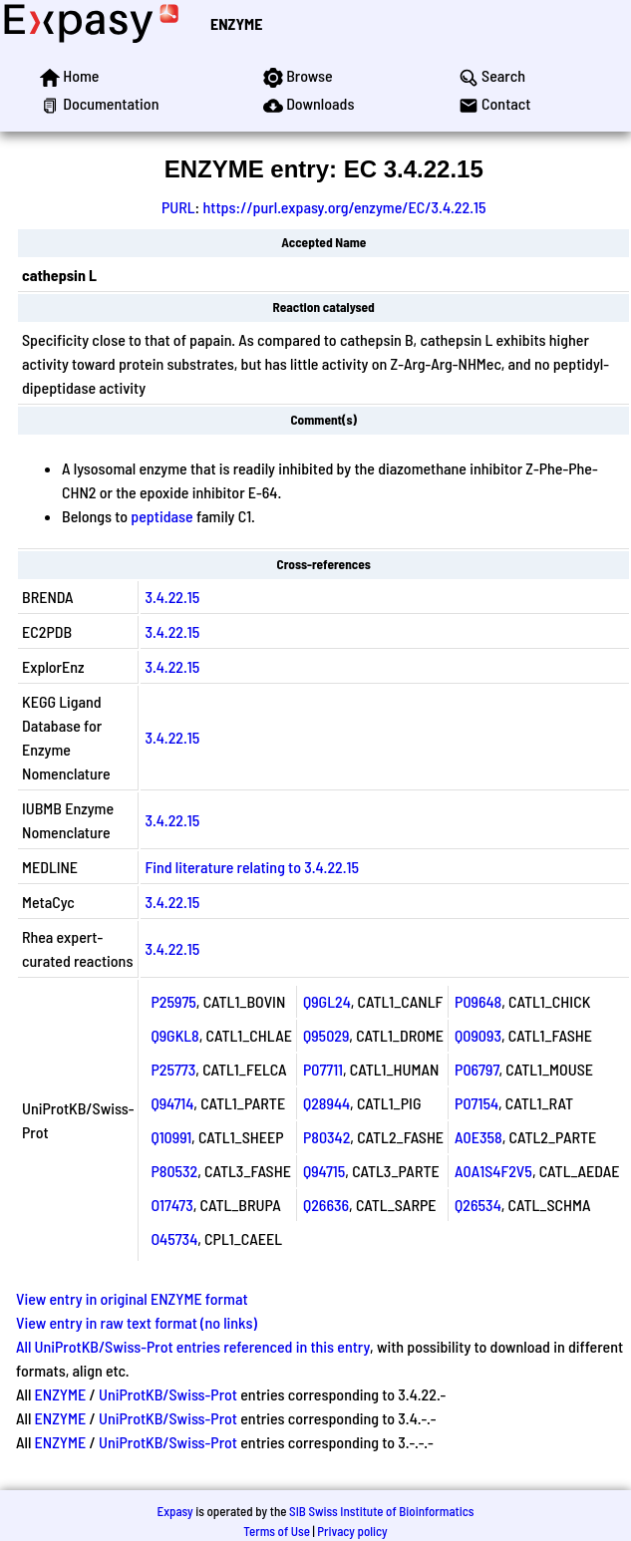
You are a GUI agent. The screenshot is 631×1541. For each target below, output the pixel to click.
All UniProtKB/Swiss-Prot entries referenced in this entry (193, 1346)
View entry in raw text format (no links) (136, 1322)
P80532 (174, 1170)
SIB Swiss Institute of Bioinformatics (381, 1511)
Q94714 (172, 1102)
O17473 (171, 1204)
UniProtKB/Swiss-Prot (168, 1394)
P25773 (173, 1069)
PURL (178, 206)
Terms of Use (276, 1531)
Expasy (174, 1511)
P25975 (173, 1001)
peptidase (161, 515)
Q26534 (478, 1204)
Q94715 (324, 1170)
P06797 (476, 1069)
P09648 (478, 1001)
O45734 (174, 1238)
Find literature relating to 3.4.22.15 (252, 866)
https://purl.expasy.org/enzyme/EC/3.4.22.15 (343, 206)
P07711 (323, 1069)
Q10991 (171, 1136)
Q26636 (326, 1204)
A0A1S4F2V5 (493, 1170)
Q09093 (478, 1035)
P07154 (476, 1102)
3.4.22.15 (172, 596)
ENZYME (236, 23)
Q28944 (326, 1102)
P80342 (326, 1136)
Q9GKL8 (174, 1035)
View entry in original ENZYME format (132, 1298)
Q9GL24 (327, 1001)
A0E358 (478, 1136)
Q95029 (326, 1035)
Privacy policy (352, 1531)
